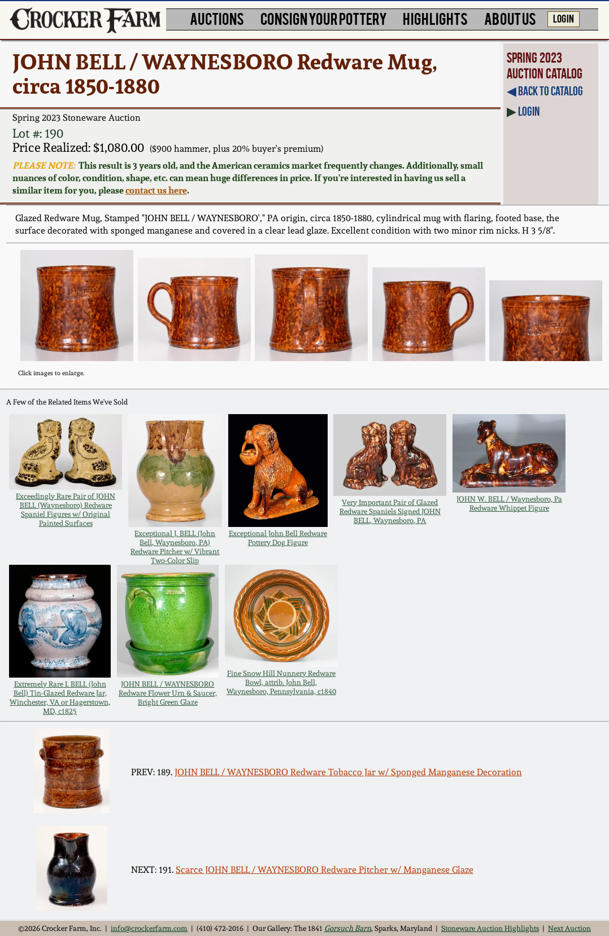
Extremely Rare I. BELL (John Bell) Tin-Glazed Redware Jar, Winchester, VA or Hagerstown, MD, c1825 (60, 697)
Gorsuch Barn (347, 928)
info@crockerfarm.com (149, 928)
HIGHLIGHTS (435, 18)
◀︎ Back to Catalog (545, 91)
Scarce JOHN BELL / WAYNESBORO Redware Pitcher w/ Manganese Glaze (324, 869)
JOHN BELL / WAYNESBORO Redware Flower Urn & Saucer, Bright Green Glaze (168, 692)
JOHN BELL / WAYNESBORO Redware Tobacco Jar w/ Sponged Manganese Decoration (348, 772)
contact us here (156, 190)
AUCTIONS (217, 18)
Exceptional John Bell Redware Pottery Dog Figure (278, 538)
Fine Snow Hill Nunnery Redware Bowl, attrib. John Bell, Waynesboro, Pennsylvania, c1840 (281, 682)
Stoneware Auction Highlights (490, 928)
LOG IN (563, 18)
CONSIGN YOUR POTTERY (323, 18)
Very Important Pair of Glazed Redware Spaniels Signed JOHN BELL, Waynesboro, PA (390, 511)
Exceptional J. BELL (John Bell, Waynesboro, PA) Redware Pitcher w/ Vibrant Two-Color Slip (174, 547)
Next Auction (569, 928)
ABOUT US (510, 18)
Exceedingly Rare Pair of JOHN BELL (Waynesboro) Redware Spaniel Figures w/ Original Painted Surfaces (65, 509)
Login (529, 111)
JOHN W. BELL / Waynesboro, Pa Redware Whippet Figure (509, 503)
